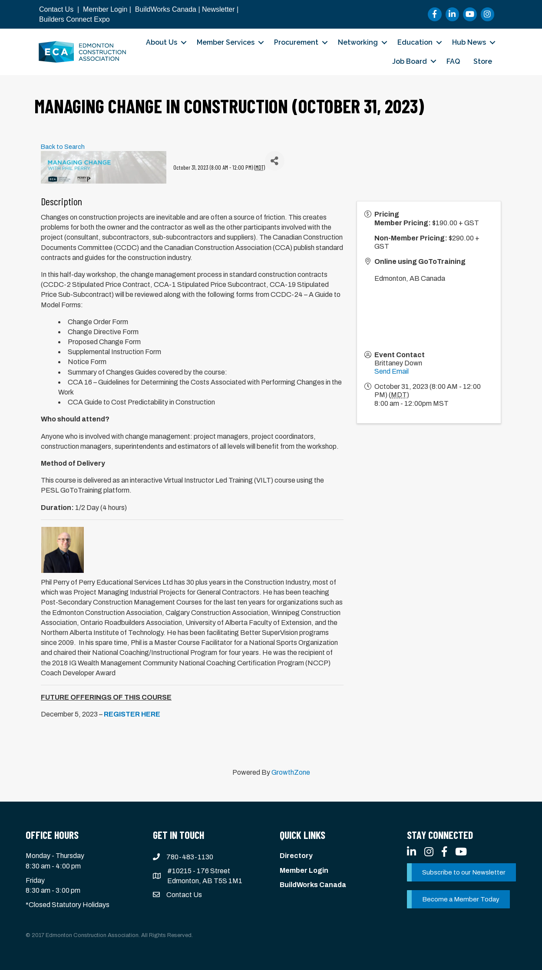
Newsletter (218, 9)
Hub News (469, 42)
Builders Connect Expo (74, 19)
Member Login (105, 9)
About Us (161, 42)
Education (415, 42)
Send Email (391, 371)
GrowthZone (290, 772)
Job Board (409, 61)
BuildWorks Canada (165, 9)
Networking (358, 42)
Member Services (225, 42)
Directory (296, 855)
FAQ (453, 61)
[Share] (274, 161)
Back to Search (63, 146)
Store (482, 61)
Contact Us (56, 9)
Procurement (296, 42)
